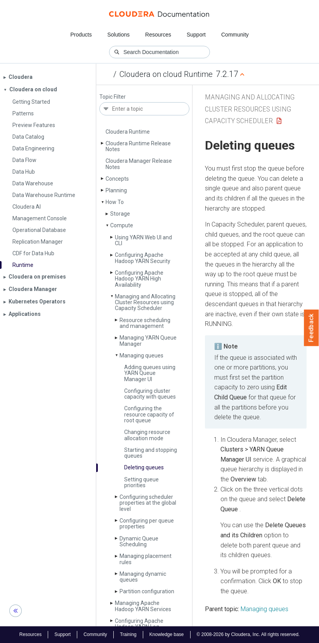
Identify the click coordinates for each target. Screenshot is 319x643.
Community (235, 34)
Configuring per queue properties (147, 524)
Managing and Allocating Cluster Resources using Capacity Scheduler (145, 302)
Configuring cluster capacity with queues (150, 394)
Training (128, 634)
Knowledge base (166, 634)
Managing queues (141, 355)
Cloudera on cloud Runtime (166, 74)
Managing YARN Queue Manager (148, 341)
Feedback (311, 328)
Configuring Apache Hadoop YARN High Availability (139, 279)
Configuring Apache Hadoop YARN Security (142, 258)
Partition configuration (147, 591)
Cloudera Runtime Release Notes (138, 146)
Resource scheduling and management (145, 323)
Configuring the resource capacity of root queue (149, 414)
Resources (158, 34)
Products (81, 34)
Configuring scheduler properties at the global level (148, 503)
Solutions (118, 34)
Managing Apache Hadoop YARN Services (143, 606)
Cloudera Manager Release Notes (139, 164)
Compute (121, 225)
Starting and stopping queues (150, 453)
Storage (120, 214)
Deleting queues (144, 467)
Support (196, 34)
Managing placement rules (146, 559)
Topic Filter (112, 97)
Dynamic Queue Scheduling (139, 541)
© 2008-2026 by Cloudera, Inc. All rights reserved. (248, 634)
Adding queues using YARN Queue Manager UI (149, 373)
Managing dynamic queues (143, 577)
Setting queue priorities (141, 482)
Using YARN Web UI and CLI (143, 240)
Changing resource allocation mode (147, 435)
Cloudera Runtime (128, 132)
